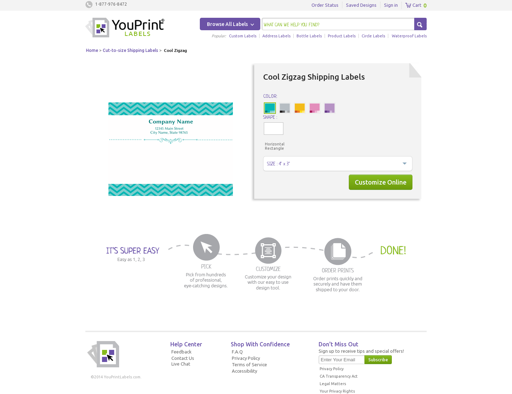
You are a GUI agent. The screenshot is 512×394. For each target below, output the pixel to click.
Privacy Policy (246, 358)
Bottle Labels (309, 36)
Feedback (181, 351)
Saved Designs (361, 4)
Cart (413, 5)
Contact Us (182, 358)
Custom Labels (242, 36)
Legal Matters (333, 384)
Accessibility (244, 370)
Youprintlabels (124, 28)
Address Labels (276, 36)
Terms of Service (249, 364)
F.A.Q (237, 351)
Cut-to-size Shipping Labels (130, 50)
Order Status (324, 4)
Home (92, 50)
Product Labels (342, 36)
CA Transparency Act (339, 376)
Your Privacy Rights (337, 391)
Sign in (391, 4)
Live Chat (180, 363)
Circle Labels (373, 36)
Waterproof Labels (409, 36)
